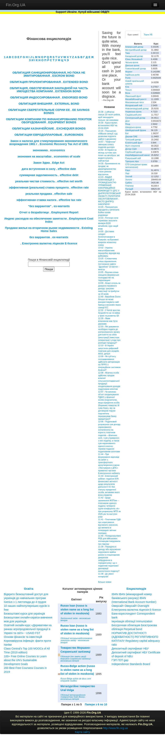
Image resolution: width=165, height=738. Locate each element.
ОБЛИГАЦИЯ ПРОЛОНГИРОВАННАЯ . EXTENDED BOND (49, 81)
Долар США (131, 149)
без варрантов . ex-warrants (48, 237)
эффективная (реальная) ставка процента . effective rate (49, 187)
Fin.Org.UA (15, 5)
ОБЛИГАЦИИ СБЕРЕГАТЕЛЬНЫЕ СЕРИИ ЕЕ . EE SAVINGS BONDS (49, 111)
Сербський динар (133, 152)
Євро (127, 170)
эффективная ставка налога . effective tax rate (48, 199)
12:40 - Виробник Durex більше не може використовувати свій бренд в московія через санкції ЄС (109, 302)
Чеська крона (131, 62)
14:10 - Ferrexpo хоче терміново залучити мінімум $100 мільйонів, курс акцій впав (108, 223)
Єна (127, 87)
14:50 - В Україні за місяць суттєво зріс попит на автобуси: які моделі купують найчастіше (108, 155)
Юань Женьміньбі (133, 59)
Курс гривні (133, 34)
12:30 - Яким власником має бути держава (107, 321)
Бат (127, 133)
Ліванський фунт (133, 96)
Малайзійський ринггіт (136, 99)
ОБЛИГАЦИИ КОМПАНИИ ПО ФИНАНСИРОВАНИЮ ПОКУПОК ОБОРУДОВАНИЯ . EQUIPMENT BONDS (49, 121)
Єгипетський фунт (134, 143)
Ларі (127, 173)
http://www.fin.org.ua (115, 728)
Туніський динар (133, 139)
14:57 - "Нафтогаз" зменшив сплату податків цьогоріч (107, 144)
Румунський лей (133, 158)
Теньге (128, 90)
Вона (127, 93)
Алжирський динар (134, 47)
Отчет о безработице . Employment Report (48, 212)
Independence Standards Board (131, 664)
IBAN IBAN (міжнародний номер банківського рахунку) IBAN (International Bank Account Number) (134, 598)
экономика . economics (49, 150)
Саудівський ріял (133, 115)
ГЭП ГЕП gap (120, 660)
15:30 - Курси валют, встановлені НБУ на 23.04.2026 (108, 125)
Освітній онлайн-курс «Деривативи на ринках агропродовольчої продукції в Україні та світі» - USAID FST (28, 629)
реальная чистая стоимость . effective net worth (48, 181)
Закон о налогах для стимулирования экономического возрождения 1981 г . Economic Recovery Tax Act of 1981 (48, 142)
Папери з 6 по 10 (96, 704)
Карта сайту (82, 732)
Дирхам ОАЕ (131, 136)
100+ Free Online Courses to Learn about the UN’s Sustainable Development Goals (25, 660)
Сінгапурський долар (135, 118)
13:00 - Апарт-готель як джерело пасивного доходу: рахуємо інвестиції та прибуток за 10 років (109, 288)
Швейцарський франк (135, 130)
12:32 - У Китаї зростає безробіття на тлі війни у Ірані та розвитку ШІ (109, 313)
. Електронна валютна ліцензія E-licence (48, 243)
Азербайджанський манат (137, 155)
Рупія (127, 78)
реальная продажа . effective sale (48, 193)
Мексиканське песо (134, 102)
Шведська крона (133, 127)
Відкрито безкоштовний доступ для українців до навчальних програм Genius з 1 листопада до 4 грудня (26, 598)
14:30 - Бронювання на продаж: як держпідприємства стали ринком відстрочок (109, 168)
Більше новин (104, 582)
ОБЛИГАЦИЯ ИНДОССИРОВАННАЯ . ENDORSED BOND (48, 97)
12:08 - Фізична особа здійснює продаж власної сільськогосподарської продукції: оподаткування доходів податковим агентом (109, 381)
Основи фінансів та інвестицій (23, 636)
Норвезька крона (133, 111)
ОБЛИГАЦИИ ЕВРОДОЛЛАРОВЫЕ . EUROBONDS (48, 134)
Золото (128, 179)
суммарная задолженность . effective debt (48, 175)
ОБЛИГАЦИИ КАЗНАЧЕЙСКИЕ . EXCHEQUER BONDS (48, 128)
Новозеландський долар (137, 108)
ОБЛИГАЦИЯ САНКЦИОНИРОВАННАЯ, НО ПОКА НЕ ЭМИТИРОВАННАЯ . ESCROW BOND (48, 74)
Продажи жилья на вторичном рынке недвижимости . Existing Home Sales (49, 229)
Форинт (129, 71)
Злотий (128, 176)
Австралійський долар (136, 50)
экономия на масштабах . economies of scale (49, 156)
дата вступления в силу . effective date (49, 168)
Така (127, 53)
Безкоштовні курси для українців (24, 613)
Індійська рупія (132, 75)
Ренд (127, 124)
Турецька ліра (132, 161)
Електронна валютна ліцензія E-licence (136, 609)
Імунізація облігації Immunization (132, 621)
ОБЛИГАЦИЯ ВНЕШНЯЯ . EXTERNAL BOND (48, 103)
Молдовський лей (133, 105)
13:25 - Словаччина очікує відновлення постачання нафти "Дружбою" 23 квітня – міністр (108, 264)
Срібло (128, 182)
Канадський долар (134, 56)
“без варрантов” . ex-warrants (49, 206)
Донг (127, 121)
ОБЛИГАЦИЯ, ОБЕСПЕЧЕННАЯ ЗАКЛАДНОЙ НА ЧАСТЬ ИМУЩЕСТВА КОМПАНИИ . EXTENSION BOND (49, 90)
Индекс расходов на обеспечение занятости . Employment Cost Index (48, 220)
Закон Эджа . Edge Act (48, 162)
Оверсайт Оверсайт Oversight (130, 605)
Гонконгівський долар (135, 68)
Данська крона (132, 65)
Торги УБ (148, 34)
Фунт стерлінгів (132, 146)
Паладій (129, 189)
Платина (129, 186)
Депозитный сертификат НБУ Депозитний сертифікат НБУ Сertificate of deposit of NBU (136, 652)
